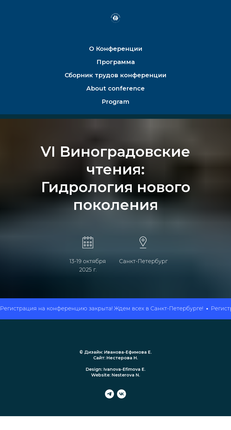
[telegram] (109, 396)
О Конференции (115, 48)
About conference (115, 88)
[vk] (121, 396)
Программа (116, 62)
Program (115, 101)
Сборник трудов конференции (115, 75)
